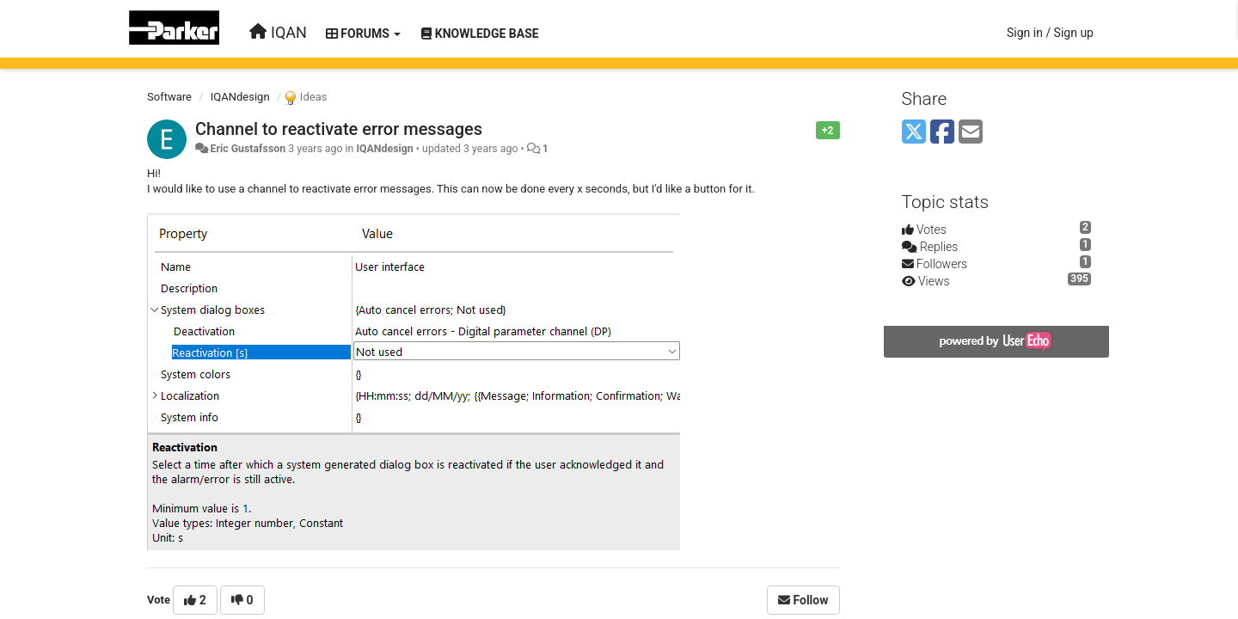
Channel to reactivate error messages (338, 129)
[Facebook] (942, 133)
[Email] (971, 133)
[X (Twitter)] (914, 133)
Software (169, 96)
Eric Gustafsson (247, 149)
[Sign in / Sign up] (1050, 32)
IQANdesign (240, 96)
